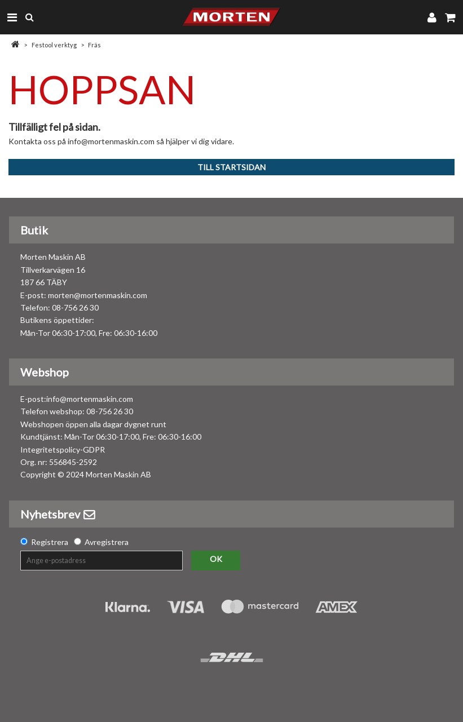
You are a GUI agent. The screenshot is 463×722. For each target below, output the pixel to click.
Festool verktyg (54, 44)
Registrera (49, 542)
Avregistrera (107, 542)
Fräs (94, 44)
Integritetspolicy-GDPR (62, 449)
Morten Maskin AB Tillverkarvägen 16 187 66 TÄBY (53, 269)
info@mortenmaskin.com (89, 399)
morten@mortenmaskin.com (97, 295)
